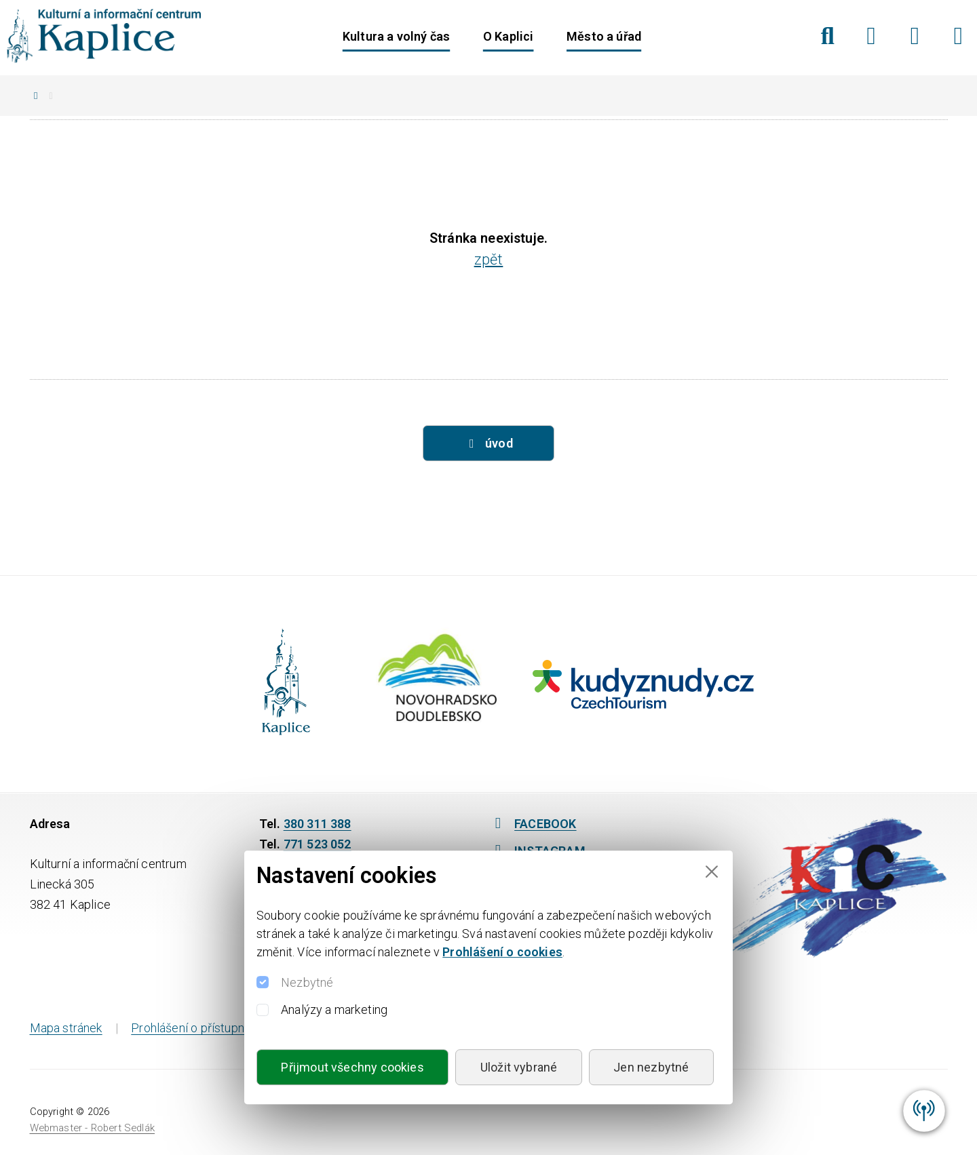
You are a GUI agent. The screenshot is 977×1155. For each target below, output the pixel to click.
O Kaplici (508, 36)
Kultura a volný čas (396, 36)
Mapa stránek (66, 1028)
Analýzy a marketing (334, 1009)
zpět (488, 259)
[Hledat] (827, 36)
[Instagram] (915, 36)
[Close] (711, 872)
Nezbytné (307, 982)
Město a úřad (604, 36)
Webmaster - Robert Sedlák (92, 1128)
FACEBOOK (532, 823)
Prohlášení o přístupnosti (198, 1028)
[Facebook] (871, 36)
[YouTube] (958, 36)
